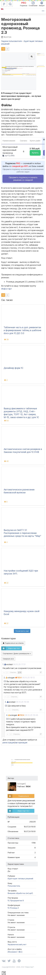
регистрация (8, 742)
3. (6, 702)
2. (4, 677)
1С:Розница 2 (13, 908)
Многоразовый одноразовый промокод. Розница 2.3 (20, 26)
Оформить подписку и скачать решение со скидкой (23, 178)
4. (7, 715)
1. (3, 664)
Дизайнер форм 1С (13, 368)
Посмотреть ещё (22, 631)
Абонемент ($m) (15, 952)
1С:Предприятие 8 (16, 900)
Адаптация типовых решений (20, 878)
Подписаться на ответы (13, 643)
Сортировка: (17, 653)
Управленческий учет (17, 944)
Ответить (13, 672)
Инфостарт (6, 289)
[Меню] (4, 4)
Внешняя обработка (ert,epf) (20, 893)
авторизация (21, 742)
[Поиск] (10, 4)
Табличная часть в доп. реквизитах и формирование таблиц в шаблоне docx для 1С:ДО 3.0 (22, 330)
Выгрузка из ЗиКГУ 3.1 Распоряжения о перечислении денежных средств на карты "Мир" (22, 533)
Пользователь (14, 886)
